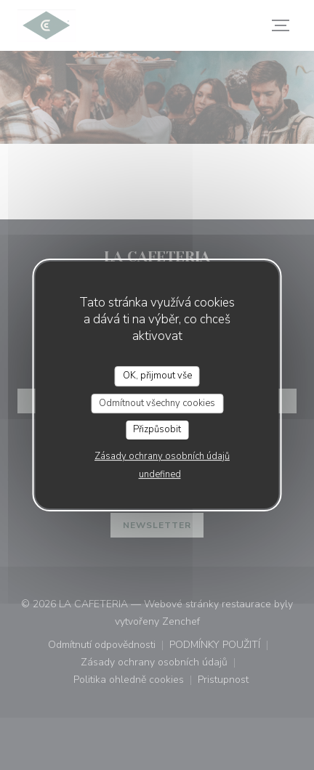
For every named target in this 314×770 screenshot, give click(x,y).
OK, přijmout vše (157, 375)
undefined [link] (160, 474)
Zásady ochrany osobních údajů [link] (162, 456)
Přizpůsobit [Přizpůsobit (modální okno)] (157, 429)
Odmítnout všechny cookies (157, 403)
